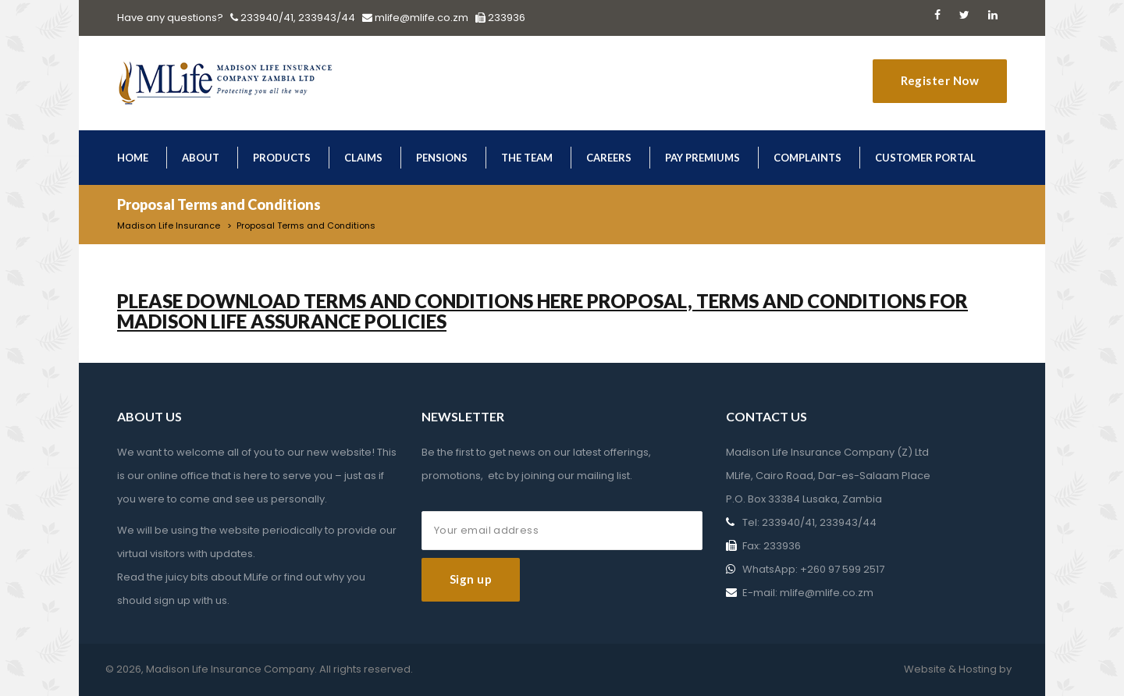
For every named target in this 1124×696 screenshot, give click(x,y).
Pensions (442, 157)
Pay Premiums (702, 157)
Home (132, 157)
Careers (608, 157)
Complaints (807, 157)
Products (282, 157)
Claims (363, 157)
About (200, 157)
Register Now (940, 80)
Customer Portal (925, 157)
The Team (527, 157)
